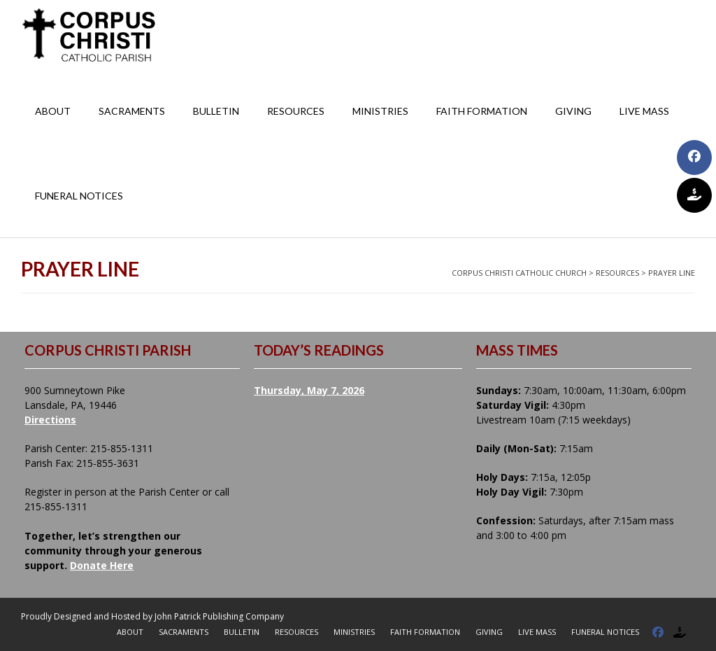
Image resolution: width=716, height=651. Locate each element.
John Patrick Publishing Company (219, 616)
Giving (573, 111)
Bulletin (216, 111)
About (53, 111)
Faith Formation (481, 111)
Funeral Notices (79, 196)
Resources (295, 111)
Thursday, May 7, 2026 (309, 390)
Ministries (380, 111)
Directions (50, 419)
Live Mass (644, 111)
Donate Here (102, 565)
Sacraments (132, 111)
